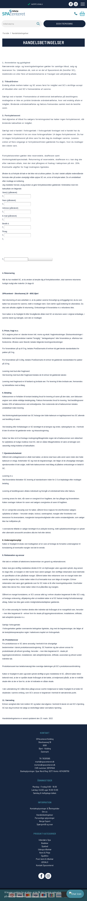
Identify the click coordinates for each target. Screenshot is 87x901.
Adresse (10, 208)
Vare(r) (9, 192)
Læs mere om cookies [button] (36, 896)
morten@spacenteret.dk (44, 765)
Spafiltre (44, 855)
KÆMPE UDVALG (35, 4)
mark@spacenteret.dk (44, 761)
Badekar (44, 843)
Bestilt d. (5, 224)
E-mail (9, 216)
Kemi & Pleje (44, 852)
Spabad (45, 846)
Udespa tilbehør (45, 849)
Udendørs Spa (45, 840)
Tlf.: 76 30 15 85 (75, 13)
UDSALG (44, 862)
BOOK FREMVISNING (64, 23)
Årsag (4, 231)
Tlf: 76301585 (44, 758)
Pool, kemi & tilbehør (45, 859)
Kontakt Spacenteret (45, 865)
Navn (9, 200)
